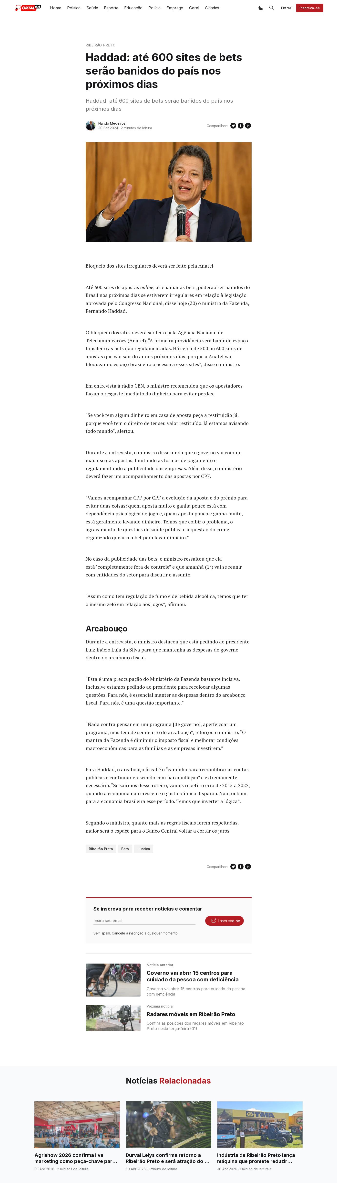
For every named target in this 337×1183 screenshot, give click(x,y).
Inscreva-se (309, 8)
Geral (194, 7)
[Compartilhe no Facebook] (240, 125)
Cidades (212, 7)
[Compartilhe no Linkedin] (248, 125)
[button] (260, 8)
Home (55, 7)
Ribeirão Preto (101, 45)
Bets (125, 849)
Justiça (143, 849)
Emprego (174, 7)
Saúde (92, 7)
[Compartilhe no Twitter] (233, 125)
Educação (133, 7)
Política (74, 7)
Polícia (154, 7)
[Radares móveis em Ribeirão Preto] (113, 1018)
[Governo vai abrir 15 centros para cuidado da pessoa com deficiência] (113, 980)
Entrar (286, 8)
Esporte (111, 7)
